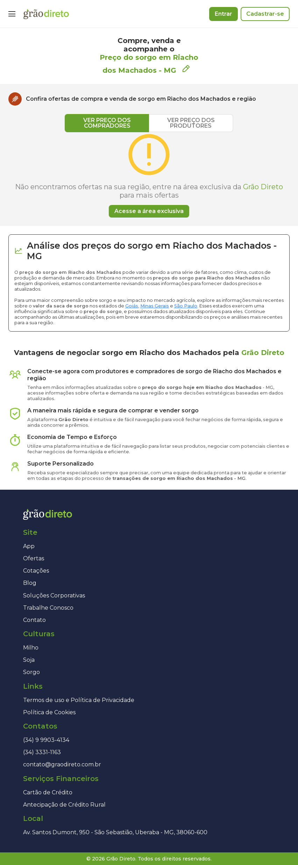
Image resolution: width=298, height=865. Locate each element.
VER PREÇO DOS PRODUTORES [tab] (191, 123)
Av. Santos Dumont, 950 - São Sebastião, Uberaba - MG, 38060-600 (115, 832)
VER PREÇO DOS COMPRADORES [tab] (107, 123)
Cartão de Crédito (47, 792)
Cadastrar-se (265, 13)
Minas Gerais (154, 306)
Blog (29, 583)
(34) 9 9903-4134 (46, 740)
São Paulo (185, 306)
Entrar (223, 13)
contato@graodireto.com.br (62, 764)
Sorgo (31, 672)
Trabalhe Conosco (48, 607)
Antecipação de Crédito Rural (64, 804)
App (29, 546)
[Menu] (12, 14)
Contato (34, 620)
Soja (29, 660)
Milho (30, 647)
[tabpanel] (149, 175)
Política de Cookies (49, 712)
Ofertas (33, 558)
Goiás (131, 306)
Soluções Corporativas (54, 595)
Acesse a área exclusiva (149, 211)
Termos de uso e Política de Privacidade (78, 700)
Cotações (36, 570)
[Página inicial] (46, 14)
